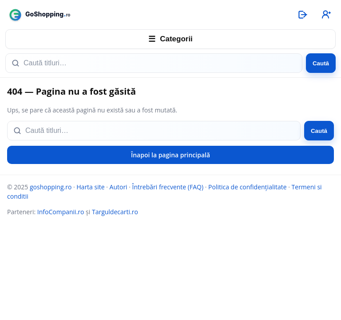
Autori (118, 187)
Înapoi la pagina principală (170, 155)
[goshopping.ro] (146, 15)
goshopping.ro (50, 187)
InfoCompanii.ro (60, 212)
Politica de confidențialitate (247, 187)
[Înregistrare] (325, 14)
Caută (321, 63)
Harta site (90, 187)
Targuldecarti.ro (115, 212)
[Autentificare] (302, 14)
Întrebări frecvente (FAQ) (167, 187)
